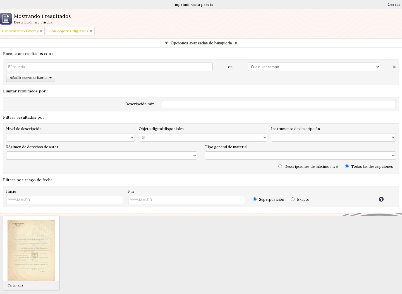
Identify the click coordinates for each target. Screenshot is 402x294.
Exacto (300, 199)
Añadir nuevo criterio (31, 77)
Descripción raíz (139, 104)
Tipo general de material (226, 147)
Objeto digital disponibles (161, 128)
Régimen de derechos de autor (32, 147)
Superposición (268, 199)
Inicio (11, 191)
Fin (131, 191)
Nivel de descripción (24, 128)
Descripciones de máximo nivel (308, 166)
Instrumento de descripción (295, 128)
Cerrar (393, 4)
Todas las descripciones (369, 166)
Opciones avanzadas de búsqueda (201, 43)
